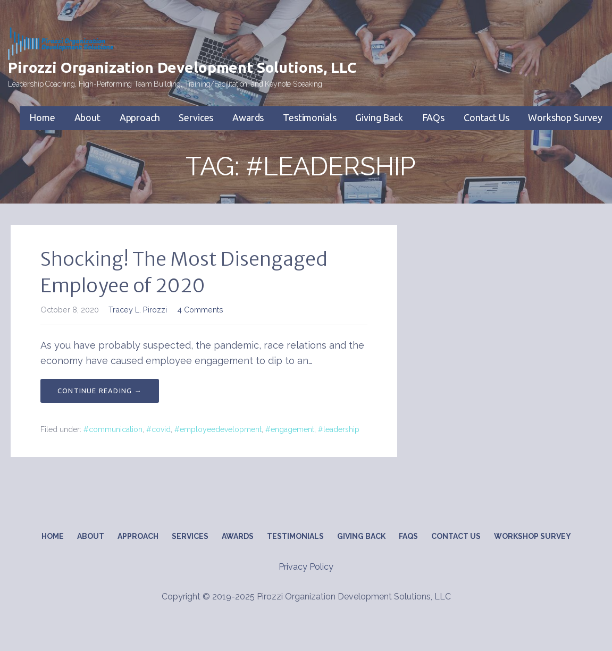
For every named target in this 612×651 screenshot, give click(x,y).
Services (196, 117)
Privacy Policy (306, 567)
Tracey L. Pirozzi (137, 309)
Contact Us (486, 117)
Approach (140, 117)
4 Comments (200, 309)
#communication (112, 429)
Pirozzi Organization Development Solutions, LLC (182, 67)
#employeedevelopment (218, 429)
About (87, 117)
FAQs (433, 117)
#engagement (289, 429)
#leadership (338, 429)
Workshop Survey (565, 117)
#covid (158, 429)
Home (42, 117)
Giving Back (379, 117)
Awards (248, 117)
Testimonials (309, 117)
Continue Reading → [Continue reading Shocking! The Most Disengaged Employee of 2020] (99, 390)
